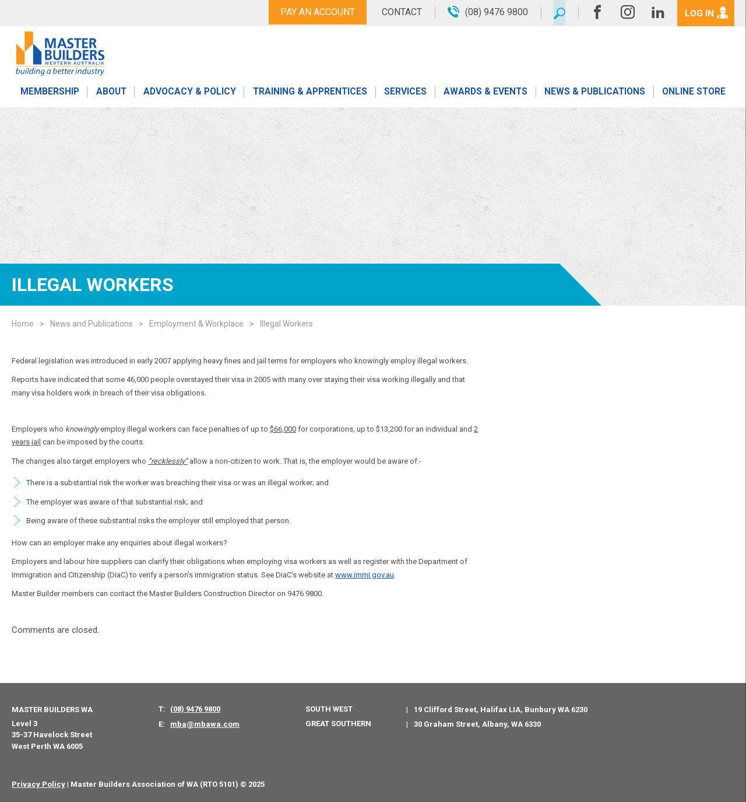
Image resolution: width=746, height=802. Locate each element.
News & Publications (594, 94)
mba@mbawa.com (205, 724)
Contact (398, 11)
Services (405, 94)
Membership (49, 94)
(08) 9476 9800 (195, 709)
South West (329, 709)
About (110, 94)
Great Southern (338, 723)
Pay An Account (313, 11)
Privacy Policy (38, 784)
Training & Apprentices (310, 94)
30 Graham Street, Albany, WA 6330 (477, 724)
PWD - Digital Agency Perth (318, 784)
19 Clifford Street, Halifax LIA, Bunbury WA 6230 (500, 709)
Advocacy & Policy (189, 94)
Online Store (694, 94)
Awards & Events (484, 94)
